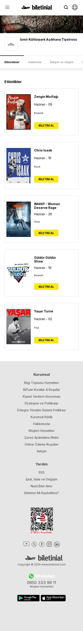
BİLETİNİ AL (46, 125)
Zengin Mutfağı (46, 96)
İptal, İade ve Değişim (41, 479)
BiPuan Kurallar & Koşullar (41, 389)
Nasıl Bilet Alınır (41, 486)
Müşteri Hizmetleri (41, 431)
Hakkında (34, 62)
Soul (37, 221)
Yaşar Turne (43, 311)
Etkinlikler (11, 62)
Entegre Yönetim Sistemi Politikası (41, 410)
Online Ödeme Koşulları (41, 444)
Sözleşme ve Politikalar (41, 403)
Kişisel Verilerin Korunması (41, 396)
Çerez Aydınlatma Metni (41, 437)
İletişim (41, 451)
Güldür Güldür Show (45, 259)
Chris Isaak (43, 150)
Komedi (38, 113)
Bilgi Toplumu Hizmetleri (41, 383)
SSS (41, 472)
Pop (36, 327)
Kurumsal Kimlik (42, 417)
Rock (37, 166)
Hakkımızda (41, 424)
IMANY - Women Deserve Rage (47, 206)
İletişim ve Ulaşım (61, 62)
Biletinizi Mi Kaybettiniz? (41, 493)
